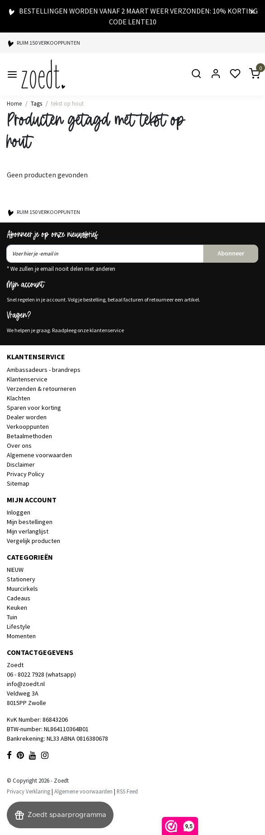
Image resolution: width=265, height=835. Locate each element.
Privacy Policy (25, 474)
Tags (36, 103)
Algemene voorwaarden (39, 455)
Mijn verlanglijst (27, 531)
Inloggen (18, 512)
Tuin (12, 617)
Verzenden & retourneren (41, 389)
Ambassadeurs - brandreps (43, 370)
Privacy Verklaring (28, 791)
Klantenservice (27, 379)
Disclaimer (21, 464)
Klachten (18, 398)
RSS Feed (127, 791)
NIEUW (15, 570)
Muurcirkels (22, 588)
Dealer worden (27, 417)
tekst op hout (67, 103)
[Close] (252, 10)
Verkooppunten (28, 426)
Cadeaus (18, 598)
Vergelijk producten (33, 541)
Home (14, 103)
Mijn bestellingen (29, 522)
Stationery (21, 579)
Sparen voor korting (34, 408)
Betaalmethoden (29, 436)
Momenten (21, 636)
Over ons (19, 445)
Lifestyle (18, 626)
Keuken (17, 607)
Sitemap (18, 483)
